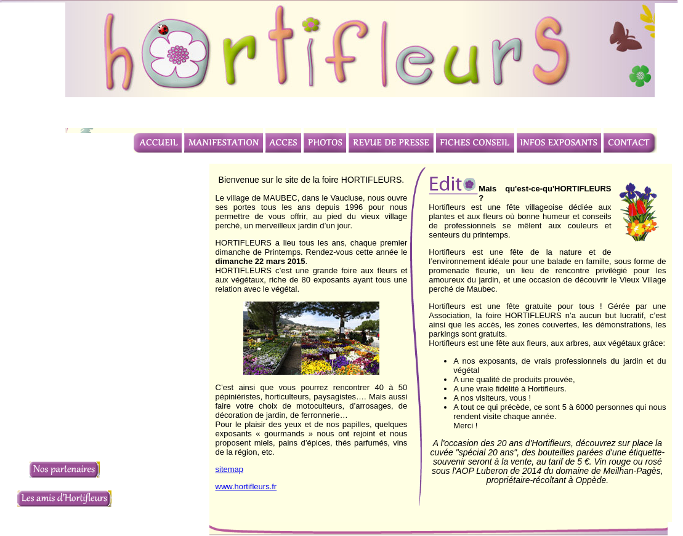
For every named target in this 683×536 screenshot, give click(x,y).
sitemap (230, 469)
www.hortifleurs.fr (246, 486)
